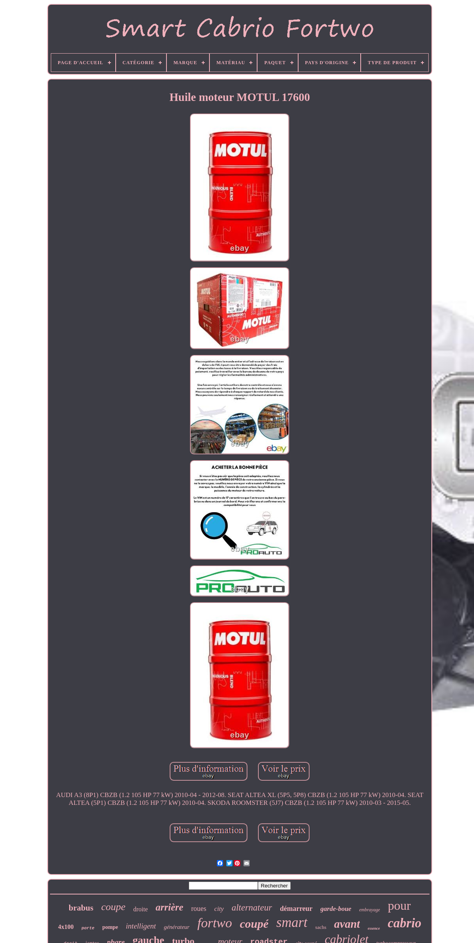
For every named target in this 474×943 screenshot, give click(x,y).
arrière (169, 907)
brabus (81, 907)
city (219, 908)
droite (140, 909)
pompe (110, 927)
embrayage (369, 909)
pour (399, 905)
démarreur (296, 908)
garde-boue (335, 908)
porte (88, 928)
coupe (113, 906)
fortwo (214, 923)
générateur (177, 927)
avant (347, 924)
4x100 (66, 926)
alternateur (252, 907)
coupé (254, 923)
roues (198, 908)
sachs (320, 927)
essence (374, 928)
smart (292, 922)
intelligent (141, 926)
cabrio (404, 923)
